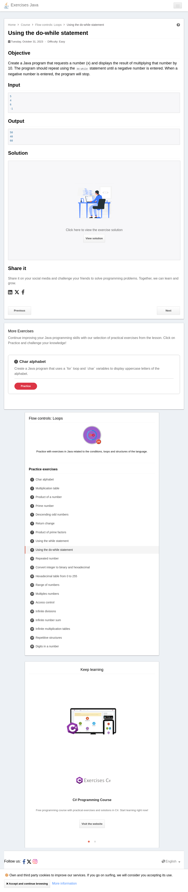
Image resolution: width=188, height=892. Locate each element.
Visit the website (92, 823)
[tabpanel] (94, 374)
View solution (94, 238)
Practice (26, 386)
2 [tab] (95, 841)
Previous (19, 310)
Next (168, 310)
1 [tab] (89, 841)
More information (64, 883)
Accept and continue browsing (27, 883)
